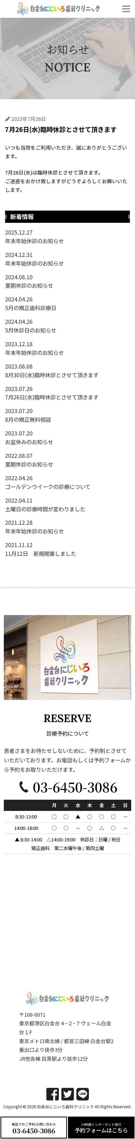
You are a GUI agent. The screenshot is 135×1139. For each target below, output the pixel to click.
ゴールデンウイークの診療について (67, 482)
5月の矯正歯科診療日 (67, 303)
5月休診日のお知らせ (67, 325)
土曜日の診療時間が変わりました (67, 504)
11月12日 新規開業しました (67, 549)
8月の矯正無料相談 (67, 414)
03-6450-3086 (33, 1130)
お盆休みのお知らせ (67, 437)
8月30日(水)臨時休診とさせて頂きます (67, 370)
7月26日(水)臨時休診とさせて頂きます (67, 392)
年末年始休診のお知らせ (67, 236)
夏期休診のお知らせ (67, 281)
